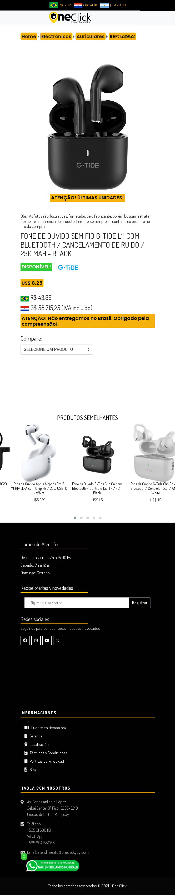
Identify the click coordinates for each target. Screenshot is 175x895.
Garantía (33, 735)
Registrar (139, 602)
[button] (75, 518)
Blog (30, 769)
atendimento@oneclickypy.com (63, 852)
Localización (36, 744)
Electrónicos (56, 36)
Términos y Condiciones (46, 752)
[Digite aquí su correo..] (76, 602)
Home (29, 36)
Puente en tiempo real (45, 727)
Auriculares (90, 36)
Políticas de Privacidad (44, 761)
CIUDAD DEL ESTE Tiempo (88, 679)
